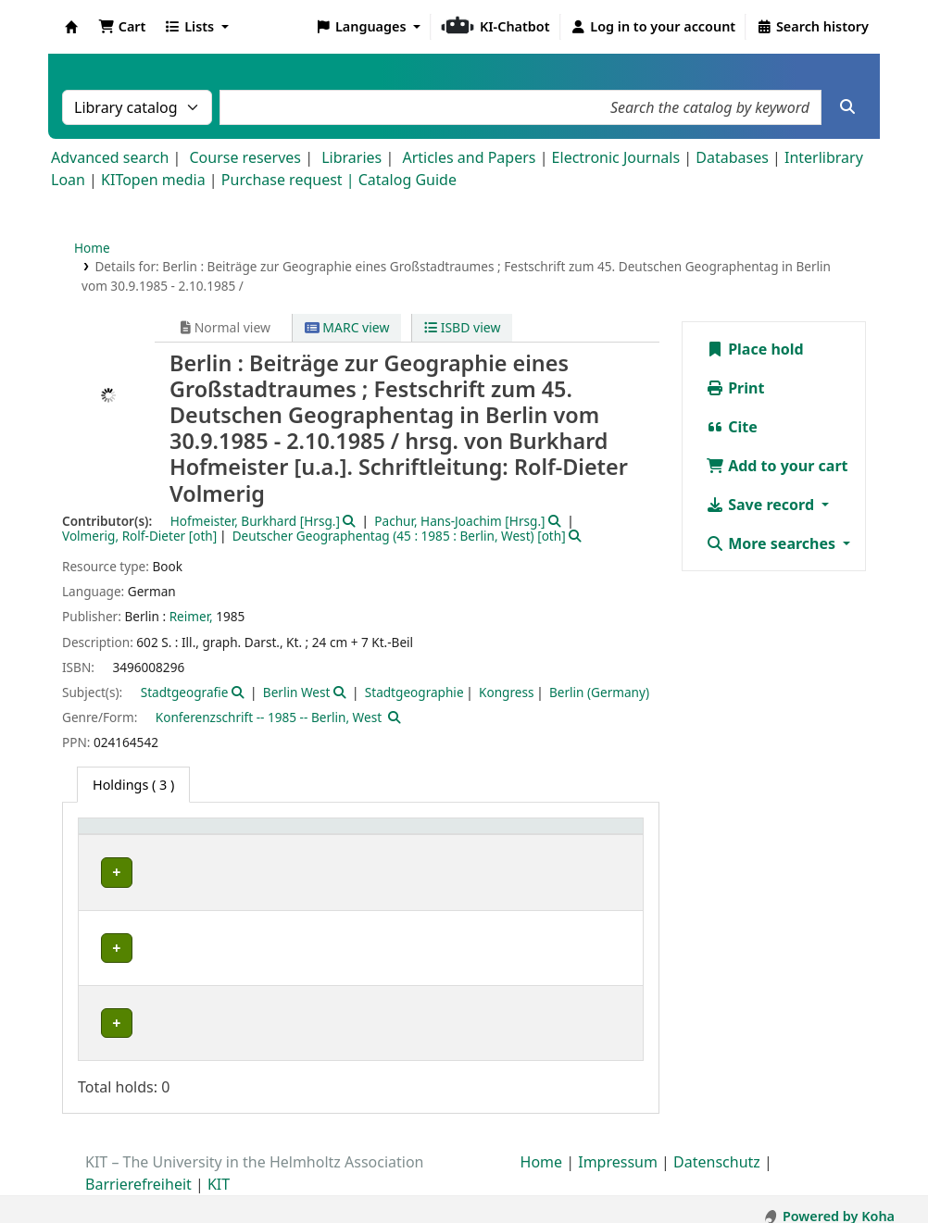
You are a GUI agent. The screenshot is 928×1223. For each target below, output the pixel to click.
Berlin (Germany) (599, 692)
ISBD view (462, 327)
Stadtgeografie (185, 692)
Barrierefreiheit (138, 1170)
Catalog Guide (407, 179)
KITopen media (153, 179)
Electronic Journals (616, 157)
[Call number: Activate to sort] (391, 846)
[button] (122, 26)
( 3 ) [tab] (133, 784)
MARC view (347, 327)
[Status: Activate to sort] (544, 846)
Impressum (618, 1148)
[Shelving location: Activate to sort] (272, 846)
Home (92, 247)
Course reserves (245, 157)
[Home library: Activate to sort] (143, 846)
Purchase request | (289, 179)
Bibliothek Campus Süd (126, 1014)
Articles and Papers (468, 157)
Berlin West (297, 692)
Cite (732, 427)
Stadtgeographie (414, 692)
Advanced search (110, 157)
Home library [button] (129, 856)
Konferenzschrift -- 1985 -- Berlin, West (269, 717)
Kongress (506, 692)
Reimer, (191, 616)
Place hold (755, 349)
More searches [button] (772, 543)
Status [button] (474, 856)
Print (735, 388)
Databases (732, 157)
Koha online (71, 26)
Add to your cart (777, 466)
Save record (762, 504)
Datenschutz (716, 1148)
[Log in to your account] (653, 26)
